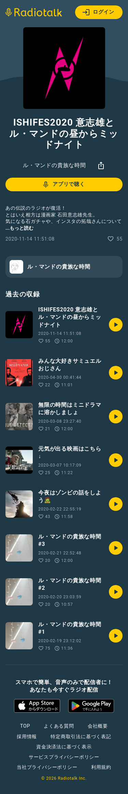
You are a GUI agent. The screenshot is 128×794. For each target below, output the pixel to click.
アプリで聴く (63, 184)
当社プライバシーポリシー (47, 767)
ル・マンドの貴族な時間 (54, 165)
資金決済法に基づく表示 (64, 746)
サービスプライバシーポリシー (64, 757)
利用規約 (101, 767)
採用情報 (27, 736)
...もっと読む (19, 228)
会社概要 (98, 726)
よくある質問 (59, 726)
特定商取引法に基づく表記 (81, 736)
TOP (25, 726)
